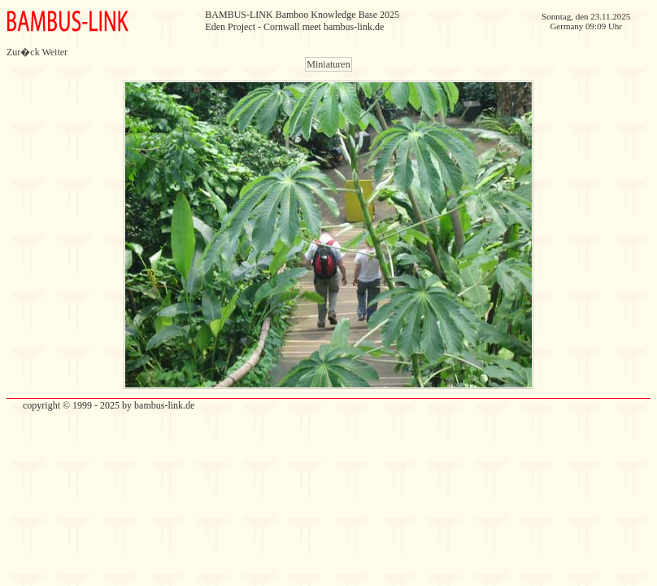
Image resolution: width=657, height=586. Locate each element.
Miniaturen (328, 64)
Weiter (54, 52)
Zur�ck (23, 52)
